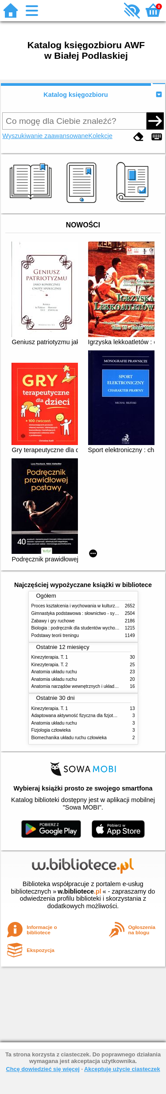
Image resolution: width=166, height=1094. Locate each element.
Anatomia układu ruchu (54, 671)
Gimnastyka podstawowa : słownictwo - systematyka (83, 613)
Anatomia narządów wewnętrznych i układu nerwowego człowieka (96, 686)
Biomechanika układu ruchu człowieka (69, 737)
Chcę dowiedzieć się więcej (42, 1069)
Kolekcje (100, 135)
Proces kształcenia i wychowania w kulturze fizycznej (83, 605)
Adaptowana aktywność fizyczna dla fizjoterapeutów (82, 715)
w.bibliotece (79, 891)
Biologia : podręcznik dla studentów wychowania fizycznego (90, 628)
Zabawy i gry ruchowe (53, 620)
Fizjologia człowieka (51, 730)
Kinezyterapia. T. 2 (49, 664)
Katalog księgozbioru (75, 94)
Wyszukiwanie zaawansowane (45, 135)
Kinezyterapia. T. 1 (49, 657)
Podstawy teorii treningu (55, 635)
